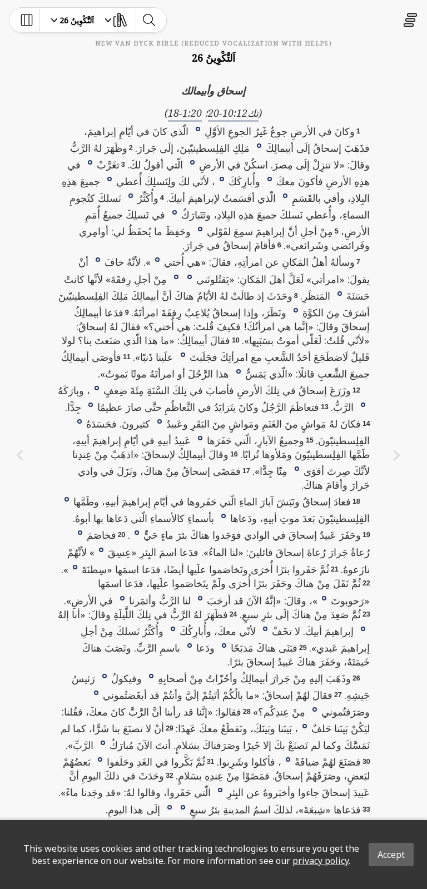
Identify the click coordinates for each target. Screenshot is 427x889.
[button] (198, 128)
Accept (391, 854)
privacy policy (320, 861)
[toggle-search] (149, 20)
